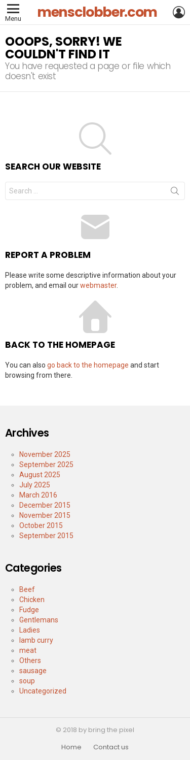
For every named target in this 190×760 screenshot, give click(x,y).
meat (27, 650)
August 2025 (39, 475)
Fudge (29, 610)
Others (30, 660)
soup (27, 681)
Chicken (32, 600)
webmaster (98, 285)
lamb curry (36, 640)
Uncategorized (42, 691)
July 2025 (34, 485)
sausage (33, 671)
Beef (27, 589)
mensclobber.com (97, 12)
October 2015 (41, 525)
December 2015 (44, 505)
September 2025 (46, 464)
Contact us (111, 747)
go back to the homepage (88, 365)
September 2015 (46, 536)
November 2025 (44, 454)
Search (175, 193)
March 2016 (38, 495)
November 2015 (44, 515)
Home (71, 747)
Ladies (29, 630)
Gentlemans (38, 620)
